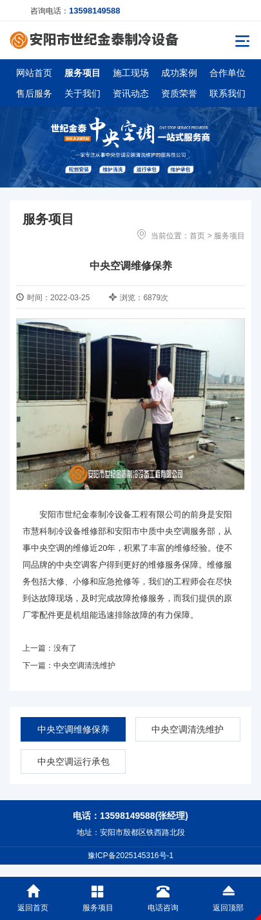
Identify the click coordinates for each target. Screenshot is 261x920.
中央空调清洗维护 (84, 665)
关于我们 (82, 93)
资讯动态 (131, 93)
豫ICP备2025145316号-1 (130, 855)
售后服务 (34, 93)
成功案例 (179, 73)
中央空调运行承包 (73, 761)
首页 (197, 235)
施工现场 (131, 73)
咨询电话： (75, 10)
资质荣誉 (179, 93)
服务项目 (82, 73)
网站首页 (34, 73)
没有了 (65, 648)
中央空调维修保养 (73, 729)
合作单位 (227, 73)
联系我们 (227, 93)
